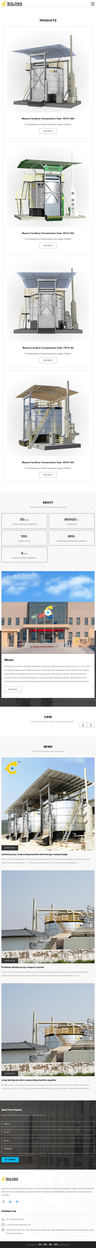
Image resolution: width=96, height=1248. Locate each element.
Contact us (8, 1211)
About (48, 502)
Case (48, 717)
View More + (13, 689)
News (48, 746)
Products (48, 20)
